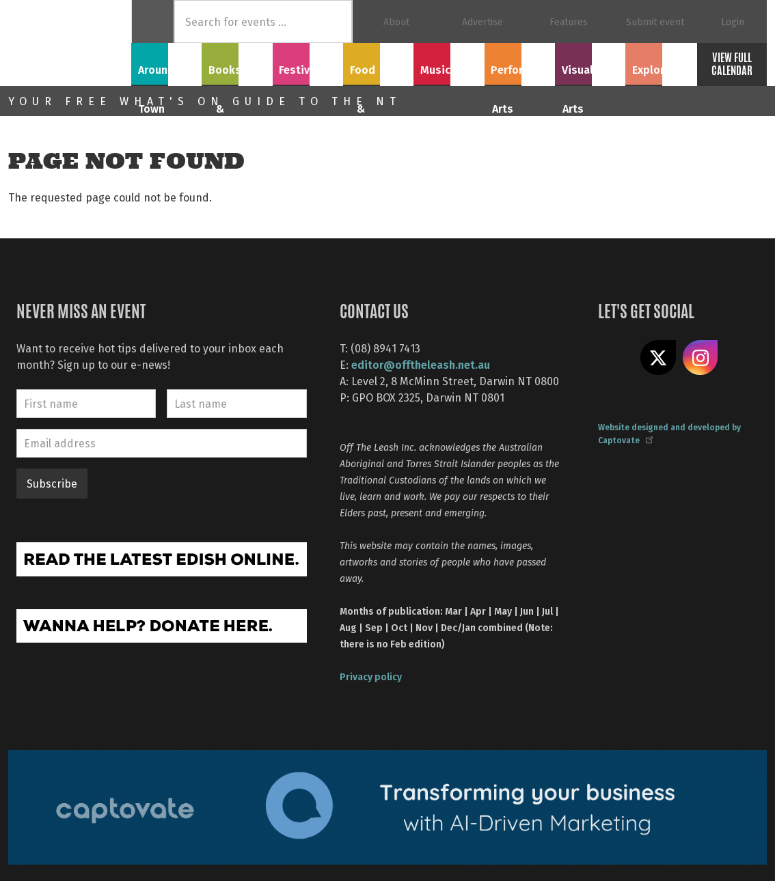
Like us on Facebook (616, 358)
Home (152, 21)
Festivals (307, 62)
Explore (661, 62)
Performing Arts (520, 70)
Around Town (167, 62)
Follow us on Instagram (700, 358)
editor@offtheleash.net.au (420, 364)
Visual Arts (590, 62)
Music (449, 62)
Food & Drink (378, 62)
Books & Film (236, 62)
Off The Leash (69, 43)
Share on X (658, 358)
